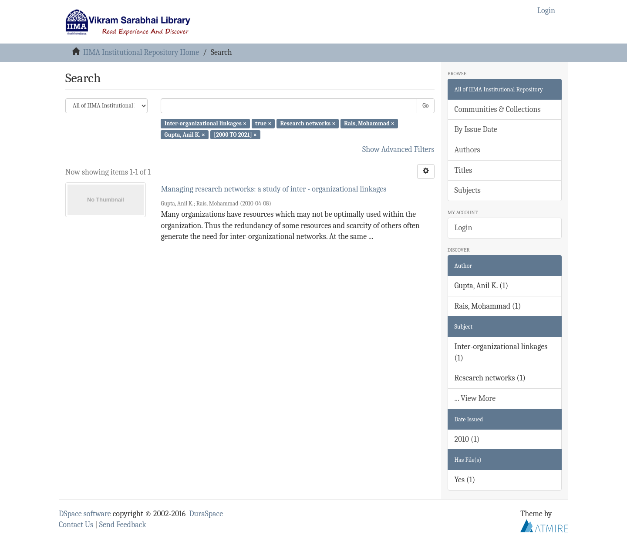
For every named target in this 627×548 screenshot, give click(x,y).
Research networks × (307, 123)
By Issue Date (476, 129)
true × (263, 123)
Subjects (468, 190)
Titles (463, 170)
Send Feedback (122, 524)
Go (425, 105)
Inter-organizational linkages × (205, 123)
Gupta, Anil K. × (184, 134)
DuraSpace (206, 513)
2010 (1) (467, 439)
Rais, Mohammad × (369, 123)
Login (463, 227)
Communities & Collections (498, 109)
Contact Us (76, 524)
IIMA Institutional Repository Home (141, 52)
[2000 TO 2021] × (235, 134)
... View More (475, 398)
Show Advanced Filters (398, 149)
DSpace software (85, 513)
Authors (467, 150)
